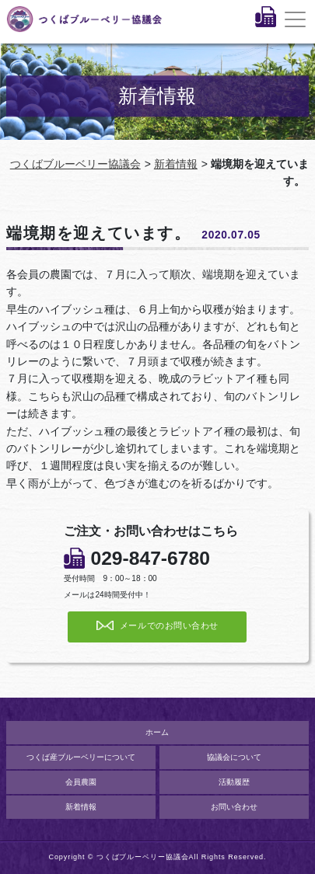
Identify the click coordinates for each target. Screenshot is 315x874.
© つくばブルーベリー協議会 (138, 857)
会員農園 (80, 782)
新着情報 (176, 164)
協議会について (234, 757)
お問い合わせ (234, 807)
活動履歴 (234, 782)
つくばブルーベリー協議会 (75, 164)
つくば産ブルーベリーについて (80, 757)
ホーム (157, 732)
